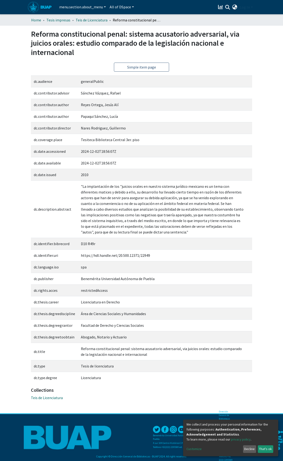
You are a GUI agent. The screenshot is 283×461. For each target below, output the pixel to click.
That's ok (265, 449)
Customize (194, 449)
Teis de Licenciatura (91, 20)
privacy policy (241, 439)
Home (36, 20)
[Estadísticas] (221, 7)
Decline (249, 449)
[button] (235, 7)
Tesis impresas (58, 20)
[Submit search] (227, 7)
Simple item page (141, 67)
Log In (245, 7)
